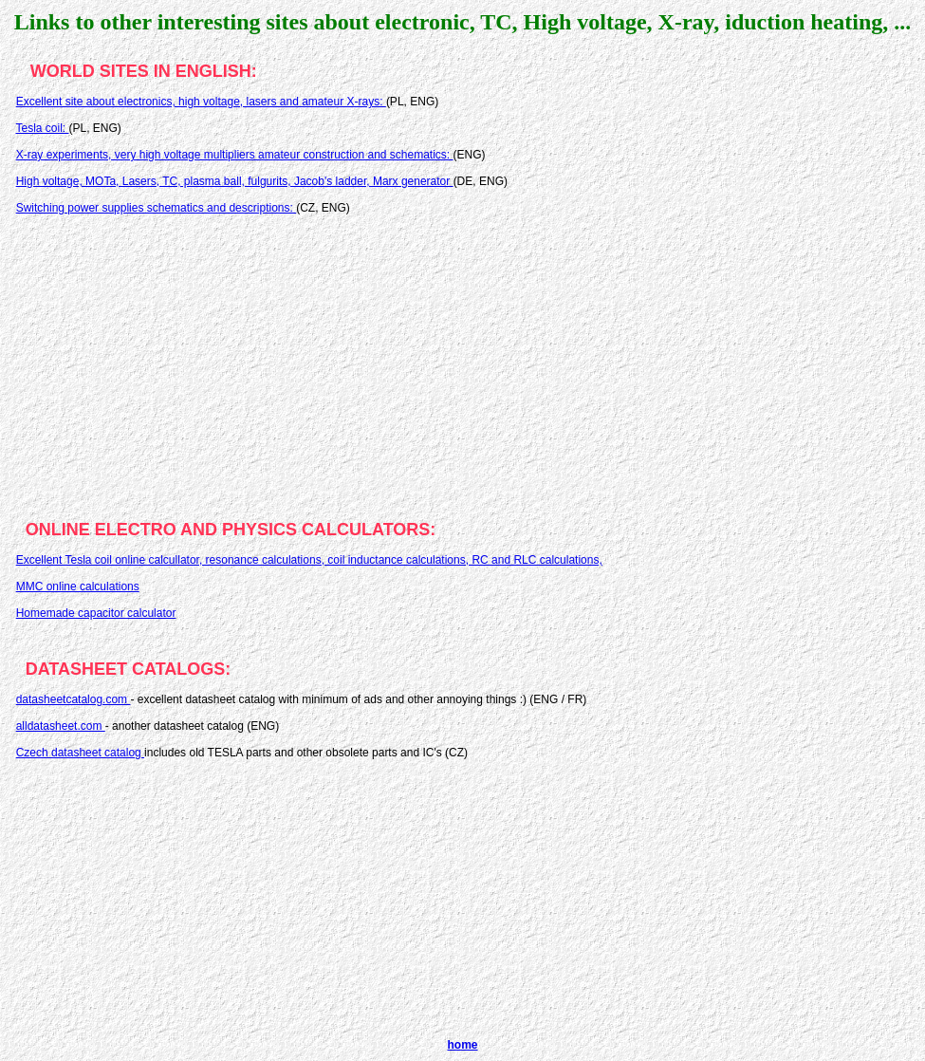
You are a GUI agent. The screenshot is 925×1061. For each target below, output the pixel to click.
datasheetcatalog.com (73, 699)
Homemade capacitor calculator (96, 613)
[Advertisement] (462, 360)
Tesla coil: (41, 128)
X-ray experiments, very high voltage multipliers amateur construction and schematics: (234, 154)
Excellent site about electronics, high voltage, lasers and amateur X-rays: (201, 101)
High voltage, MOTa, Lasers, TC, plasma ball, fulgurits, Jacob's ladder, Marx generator (234, 181)
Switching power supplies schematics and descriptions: (156, 207)
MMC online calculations (77, 586)
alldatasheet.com (60, 726)
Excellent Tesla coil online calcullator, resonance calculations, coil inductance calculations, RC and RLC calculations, (309, 560)
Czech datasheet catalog (80, 752)
